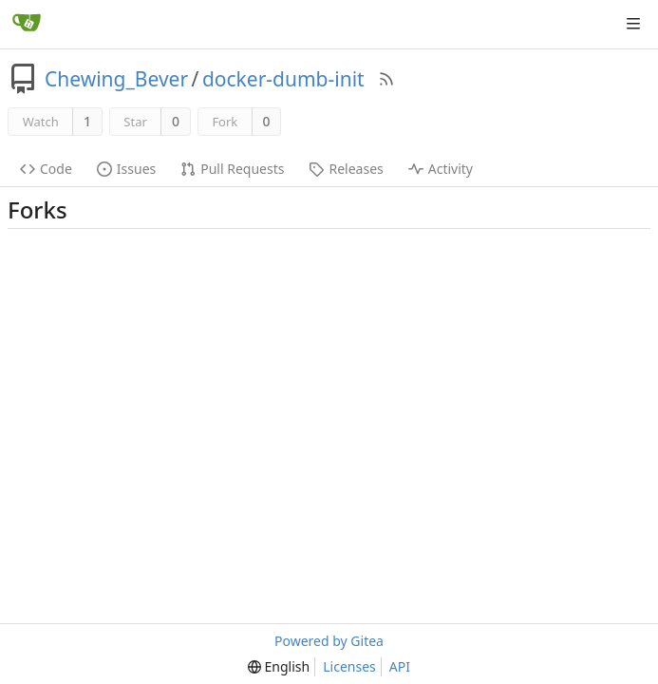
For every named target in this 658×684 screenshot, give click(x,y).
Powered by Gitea (329, 641)
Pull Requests (232, 169)
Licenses (349, 666)
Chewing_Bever (116, 78)
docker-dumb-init (283, 78)
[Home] (26, 24)
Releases (346, 169)
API (399, 666)
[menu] (279, 667)
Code (46, 169)
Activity (440, 169)
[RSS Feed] (386, 78)
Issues (126, 169)
